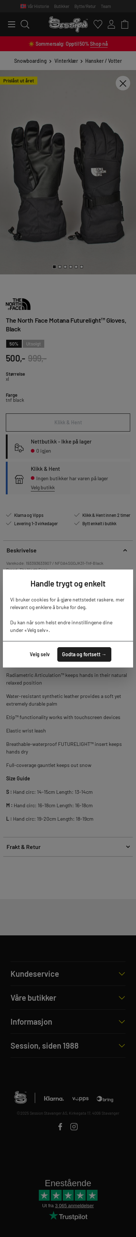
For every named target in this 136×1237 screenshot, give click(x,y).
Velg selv (40, 654)
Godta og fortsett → (84, 654)
